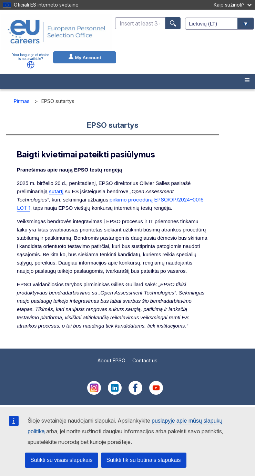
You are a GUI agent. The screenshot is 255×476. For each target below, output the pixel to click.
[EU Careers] (56, 32)
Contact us (144, 360)
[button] (31, 65)
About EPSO (111, 360)
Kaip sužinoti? (233, 5)
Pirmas (22, 101)
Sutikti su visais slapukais (61, 460)
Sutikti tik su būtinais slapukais (143, 460)
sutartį (56, 191)
